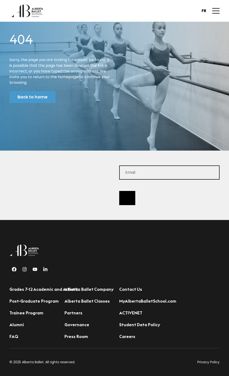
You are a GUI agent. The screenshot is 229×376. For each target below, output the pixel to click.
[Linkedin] (45, 269)
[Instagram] (24, 269)
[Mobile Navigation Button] (216, 11)
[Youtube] (35, 269)
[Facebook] (14, 269)
